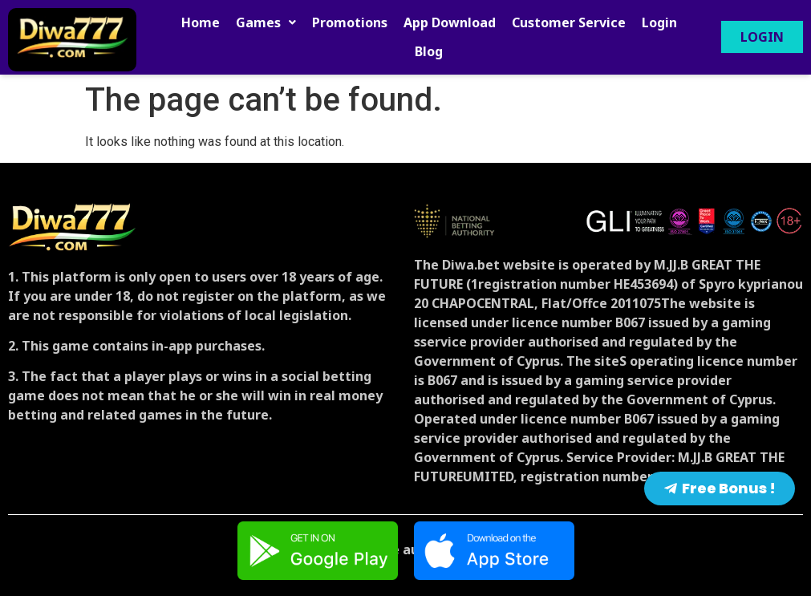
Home (200, 22)
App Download (449, 22)
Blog (429, 51)
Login (659, 22)
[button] (266, 22)
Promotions (349, 22)
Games (266, 22)
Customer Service (569, 22)
